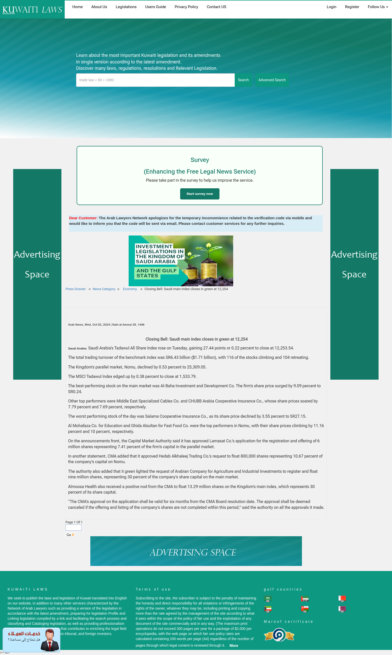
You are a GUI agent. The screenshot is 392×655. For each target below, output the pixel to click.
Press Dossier (75, 289)
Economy (130, 289)
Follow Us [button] (378, 7)
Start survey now (199, 194)
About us (99, 7)
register (352, 7)
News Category (104, 289)
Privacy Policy (186, 7)
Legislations (126, 7)
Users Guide (155, 7)
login (331, 7)
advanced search (272, 80)
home (77, 7)
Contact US (216, 7)
